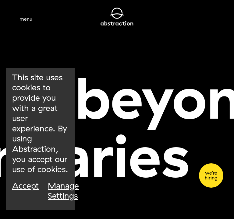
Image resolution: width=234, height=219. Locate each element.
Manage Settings (63, 191)
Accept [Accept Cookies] (25, 186)
